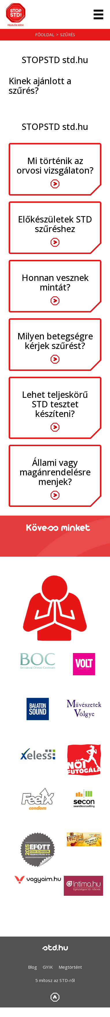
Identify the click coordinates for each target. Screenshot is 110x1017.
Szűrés (67, 34)
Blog (32, 967)
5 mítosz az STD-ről (55, 980)
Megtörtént (70, 967)
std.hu (55, 948)
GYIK (48, 967)
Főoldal (44, 34)
